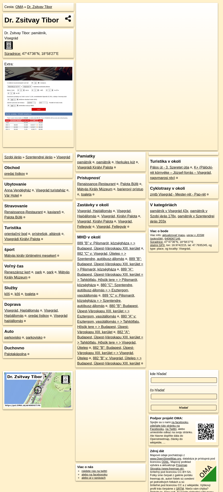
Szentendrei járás (39, 157)
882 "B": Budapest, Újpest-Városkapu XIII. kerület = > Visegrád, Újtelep (105, 353)
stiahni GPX (157, 245)
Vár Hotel (11, 195)
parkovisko (12, 337)
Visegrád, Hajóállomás (21, 310)
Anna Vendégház (17, 190)
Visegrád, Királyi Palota (119, 216)
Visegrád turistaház (51, 190)
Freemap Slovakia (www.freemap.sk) (168, 466)
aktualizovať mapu (173, 235)
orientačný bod (15, 234)
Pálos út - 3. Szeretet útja (169, 167)
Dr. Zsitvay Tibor (39, 7)
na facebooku (179, 422)
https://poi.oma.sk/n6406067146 (198, 147)
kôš (7, 294)
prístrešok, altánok (46, 234)
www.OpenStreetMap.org (165, 458)
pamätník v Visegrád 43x (169, 211)
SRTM (180, 488)
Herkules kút (125, 162)
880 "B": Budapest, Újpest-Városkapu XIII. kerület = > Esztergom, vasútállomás (108, 311)
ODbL (165, 461)
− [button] (83, 17)
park (38, 272)
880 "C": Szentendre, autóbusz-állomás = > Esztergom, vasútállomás (105, 290)
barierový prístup (130, 189)
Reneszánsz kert (17, 272)
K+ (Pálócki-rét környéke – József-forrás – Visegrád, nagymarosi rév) (181, 173)
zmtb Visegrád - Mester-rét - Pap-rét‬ (178, 194)
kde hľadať (158, 374)
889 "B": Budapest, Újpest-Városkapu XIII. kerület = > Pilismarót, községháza (110, 264)
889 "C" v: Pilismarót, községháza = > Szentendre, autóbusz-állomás (106, 301)
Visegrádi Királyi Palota (22, 239)
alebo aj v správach (93, 477)
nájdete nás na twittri (94, 471)
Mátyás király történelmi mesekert (30, 255)
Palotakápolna (15, 354)
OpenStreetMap (142, 147)
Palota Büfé (13, 217)
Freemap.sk (165, 147)
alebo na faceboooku (94, 474)
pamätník (84, 162)
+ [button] (83, 10)
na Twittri (170, 429)
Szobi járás (13, 157)
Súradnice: (12, 54)
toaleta (30, 294)
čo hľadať (157, 390)
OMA (19, 7)
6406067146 (172, 238)
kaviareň (54, 212)
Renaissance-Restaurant (23, 212)
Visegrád (63, 157)
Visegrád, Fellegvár (111, 226)
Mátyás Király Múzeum (94, 189)
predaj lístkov (14, 174)
